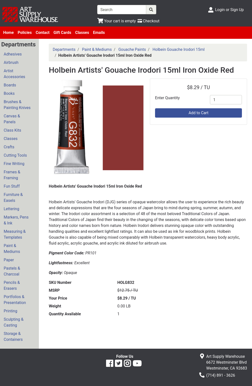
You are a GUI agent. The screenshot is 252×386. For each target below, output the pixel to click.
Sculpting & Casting (13, 322)
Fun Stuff (12, 186)
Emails (99, 32)
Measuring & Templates (15, 234)
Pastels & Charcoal (12, 271)
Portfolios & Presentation (15, 299)
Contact (42, 32)
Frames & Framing (12, 175)
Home (8, 32)
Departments (64, 49)
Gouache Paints (132, 49)
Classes (82, 32)
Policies (25, 32)
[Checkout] (148, 21)
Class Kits (12, 130)
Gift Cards (62, 32)
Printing (10, 311)
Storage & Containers (13, 336)
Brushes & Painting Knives (17, 104)
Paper (9, 260)
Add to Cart (198, 112)
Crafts (9, 147)
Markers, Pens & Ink (16, 220)
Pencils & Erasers (12, 285)
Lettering (11, 209)
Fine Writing (14, 163)
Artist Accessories (14, 74)
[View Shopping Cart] (116, 21)
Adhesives (13, 54)
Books (9, 93)
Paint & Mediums (12, 248)
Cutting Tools (15, 155)
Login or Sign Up (229, 9)
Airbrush (11, 62)
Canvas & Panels (12, 119)
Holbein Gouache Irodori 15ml (179, 49)
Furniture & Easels (13, 197)
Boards (10, 85)
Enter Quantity (167, 98)
